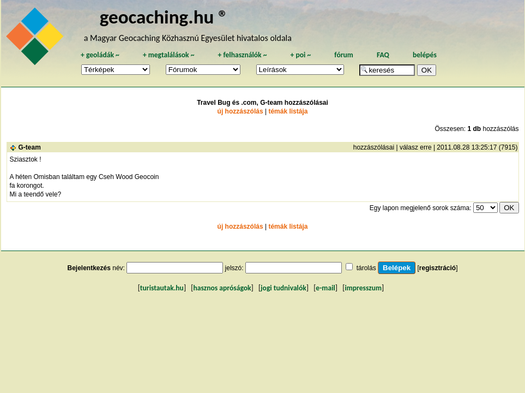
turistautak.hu (162, 288)
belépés (425, 54)
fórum (343, 54)
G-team (30, 147)
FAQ (383, 54)
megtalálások (168, 54)
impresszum (363, 288)
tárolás (366, 268)
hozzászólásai (373, 147)
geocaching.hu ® (164, 16)
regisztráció (437, 268)
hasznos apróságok (222, 288)
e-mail (325, 288)
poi (300, 54)
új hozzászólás (240, 111)
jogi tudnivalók (283, 288)
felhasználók (242, 54)
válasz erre (416, 147)
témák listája (287, 111)
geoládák (100, 54)
